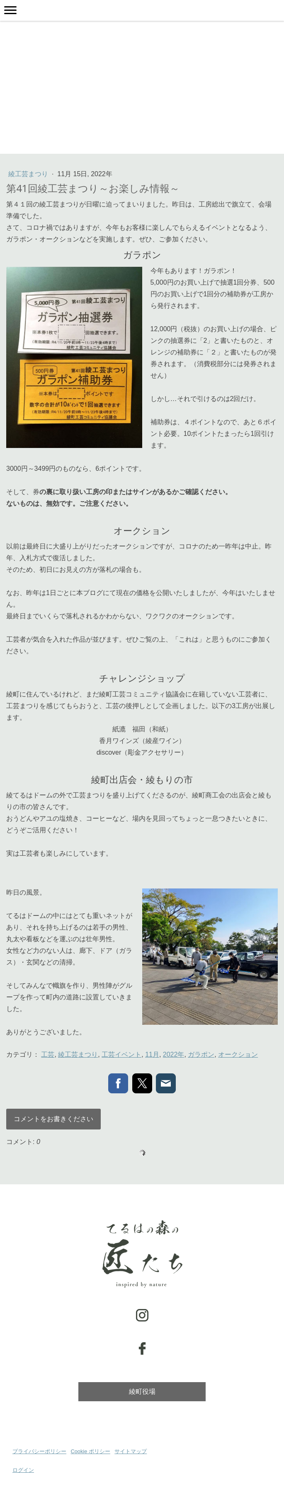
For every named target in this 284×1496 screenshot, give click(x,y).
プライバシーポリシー (39, 1451)
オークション (238, 1054)
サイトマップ (130, 1451)
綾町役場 (142, 1391)
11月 (152, 1054)
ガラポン (201, 1054)
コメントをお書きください (53, 1118)
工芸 (47, 1054)
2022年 (173, 1054)
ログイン (23, 1470)
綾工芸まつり (29, 173)
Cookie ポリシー (90, 1451)
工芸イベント (121, 1054)
